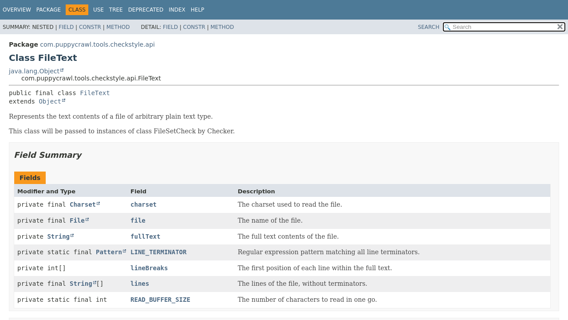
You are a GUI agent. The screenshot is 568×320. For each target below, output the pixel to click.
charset (143, 204)
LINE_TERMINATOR (158, 252)
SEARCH (429, 27)
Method (118, 27)
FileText (95, 92)
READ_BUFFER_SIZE (160, 299)
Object (50, 101)
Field (66, 27)
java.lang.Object (34, 71)
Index (177, 10)
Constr (90, 27)
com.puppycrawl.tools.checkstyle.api (97, 44)
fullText (145, 236)
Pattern (109, 252)
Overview (17, 10)
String (58, 236)
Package (48, 10)
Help (198, 10)
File (77, 220)
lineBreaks (149, 268)
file (138, 220)
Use (98, 10)
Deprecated (146, 10)
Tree (116, 10)
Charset (83, 204)
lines (139, 283)
